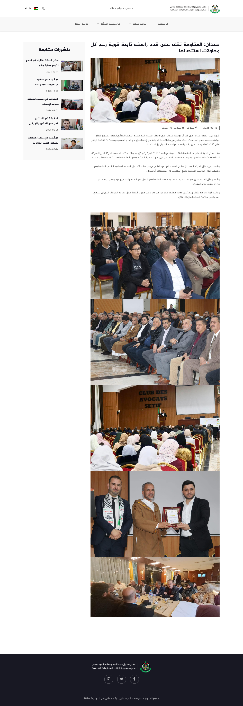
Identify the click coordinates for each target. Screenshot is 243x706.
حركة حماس (139, 24)
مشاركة (192, 128)
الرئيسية (163, 24)
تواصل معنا (81, 24)
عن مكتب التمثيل (110, 24)
